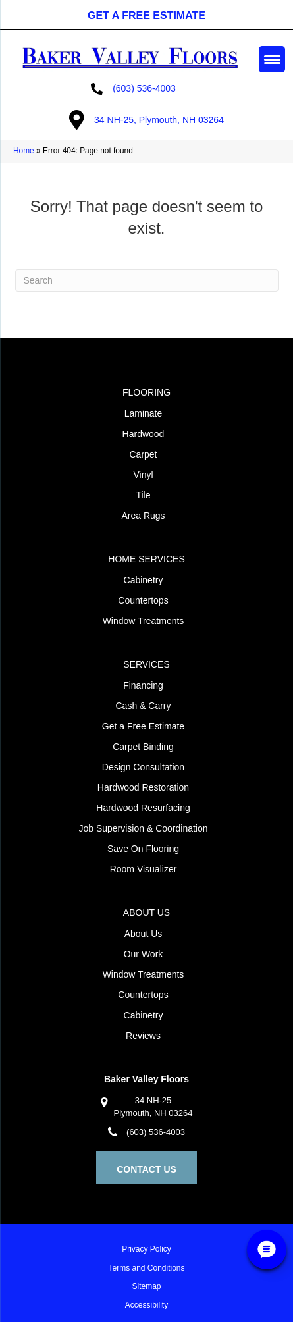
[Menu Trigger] (272, 59)
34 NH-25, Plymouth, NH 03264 (159, 120)
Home (23, 150)
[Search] (147, 280)
